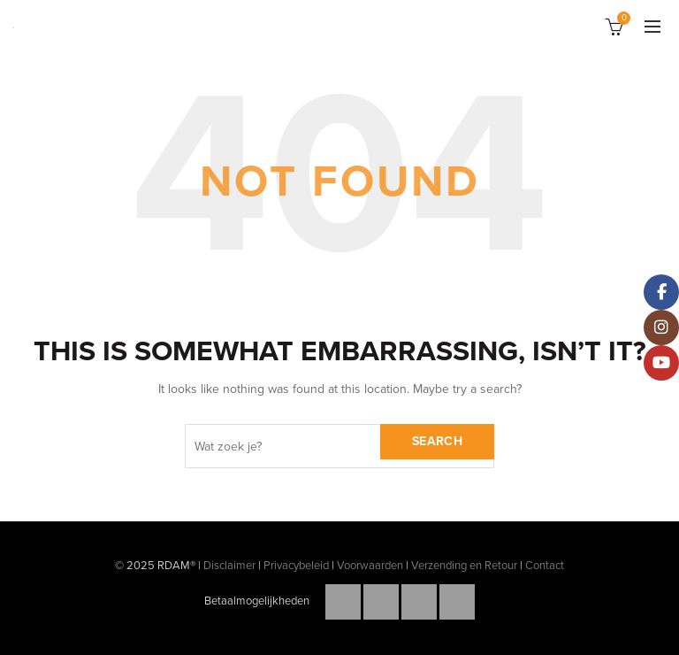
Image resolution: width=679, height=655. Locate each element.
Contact (544, 566)
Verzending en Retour (464, 566)
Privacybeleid (296, 566)
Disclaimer (229, 566)
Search (437, 441)
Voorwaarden (370, 566)
